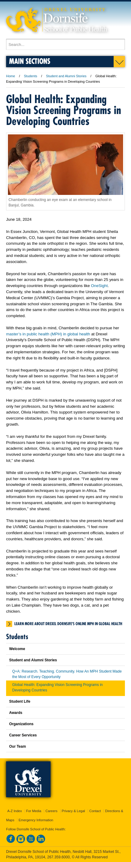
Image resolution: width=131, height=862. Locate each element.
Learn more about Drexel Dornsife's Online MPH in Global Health (68, 623)
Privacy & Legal (73, 811)
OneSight (99, 285)
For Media (33, 811)
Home (10, 76)
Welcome (17, 649)
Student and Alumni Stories (66, 76)
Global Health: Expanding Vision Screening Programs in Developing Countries (57, 687)
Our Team (17, 746)
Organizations (21, 724)
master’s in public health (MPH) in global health (48, 334)
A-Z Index (14, 811)
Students (30, 76)
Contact (95, 811)
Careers (51, 811)
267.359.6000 (58, 857)
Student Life (19, 701)
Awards (15, 713)
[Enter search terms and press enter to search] (65, 44)
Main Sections (29, 61)
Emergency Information (36, 820)
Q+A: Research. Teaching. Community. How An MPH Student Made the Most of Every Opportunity (67, 674)
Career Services (23, 735)
